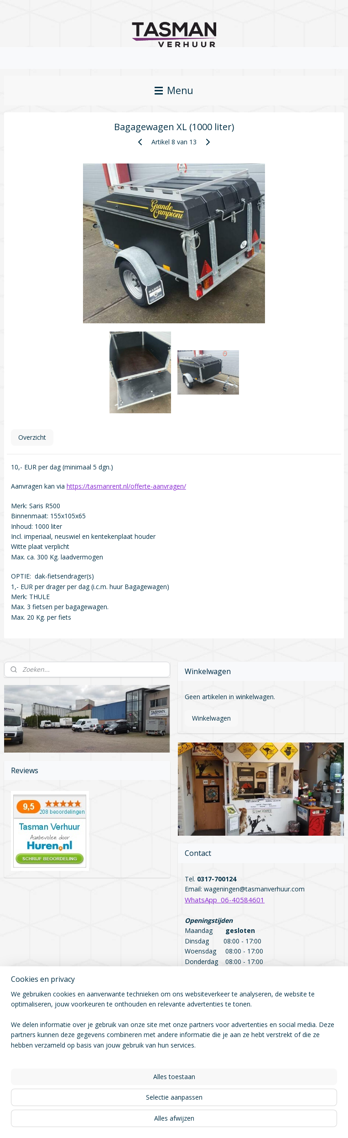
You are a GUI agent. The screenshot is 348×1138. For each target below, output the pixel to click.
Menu (174, 90)
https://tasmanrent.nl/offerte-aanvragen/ (126, 486)
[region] (114, 1086)
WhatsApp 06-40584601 (225, 899)
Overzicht (32, 437)
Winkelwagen (211, 718)
